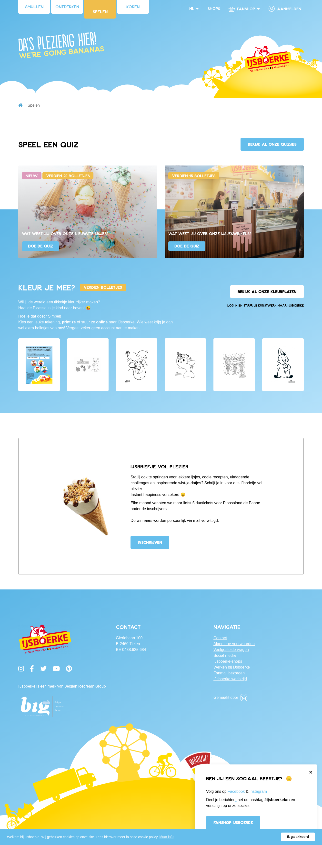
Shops (214, 8)
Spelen (100, 11)
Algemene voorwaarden (234, 644)
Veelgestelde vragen (231, 650)
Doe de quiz (40, 246)
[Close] (310, 772)
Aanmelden (285, 9)
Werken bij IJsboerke (231, 667)
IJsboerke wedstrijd (230, 679)
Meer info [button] (166, 837)
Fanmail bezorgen (229, 673)
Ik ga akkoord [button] (298, 837)
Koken (133, 6)
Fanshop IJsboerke (233, 822)
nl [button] (191, 8)
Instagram (258, 791)
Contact (220, 638)
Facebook (237, 791)
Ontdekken (67, 6)
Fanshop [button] (242, 9)
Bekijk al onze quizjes (272, 144)
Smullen (34, 6)
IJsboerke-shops (227, 661)
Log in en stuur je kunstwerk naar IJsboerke (265, 305)
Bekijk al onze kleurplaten (267, 291)
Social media (224, 655)
